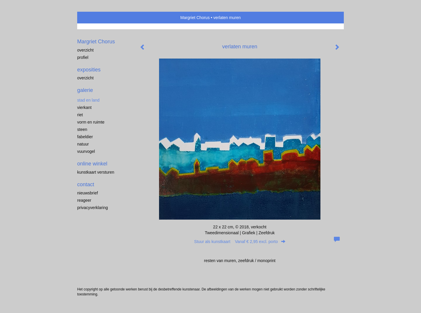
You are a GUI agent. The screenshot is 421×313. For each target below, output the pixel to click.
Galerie (85, 90)
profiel (82, 57)
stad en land (88, 100)
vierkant (84, 107)
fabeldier (85, 136)
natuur (83, 144)
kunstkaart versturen (95, 172)
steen (82, 129)
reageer (84, 200)
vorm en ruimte (90, 122)
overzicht (85, 50)
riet (80, 114)
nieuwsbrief (87, 193)
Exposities (89, 70)
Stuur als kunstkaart (239, 241)
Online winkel (92, 164)
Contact (85, 184)
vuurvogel (86, 151)
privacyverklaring (92, 207)
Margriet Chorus (195, 17)
